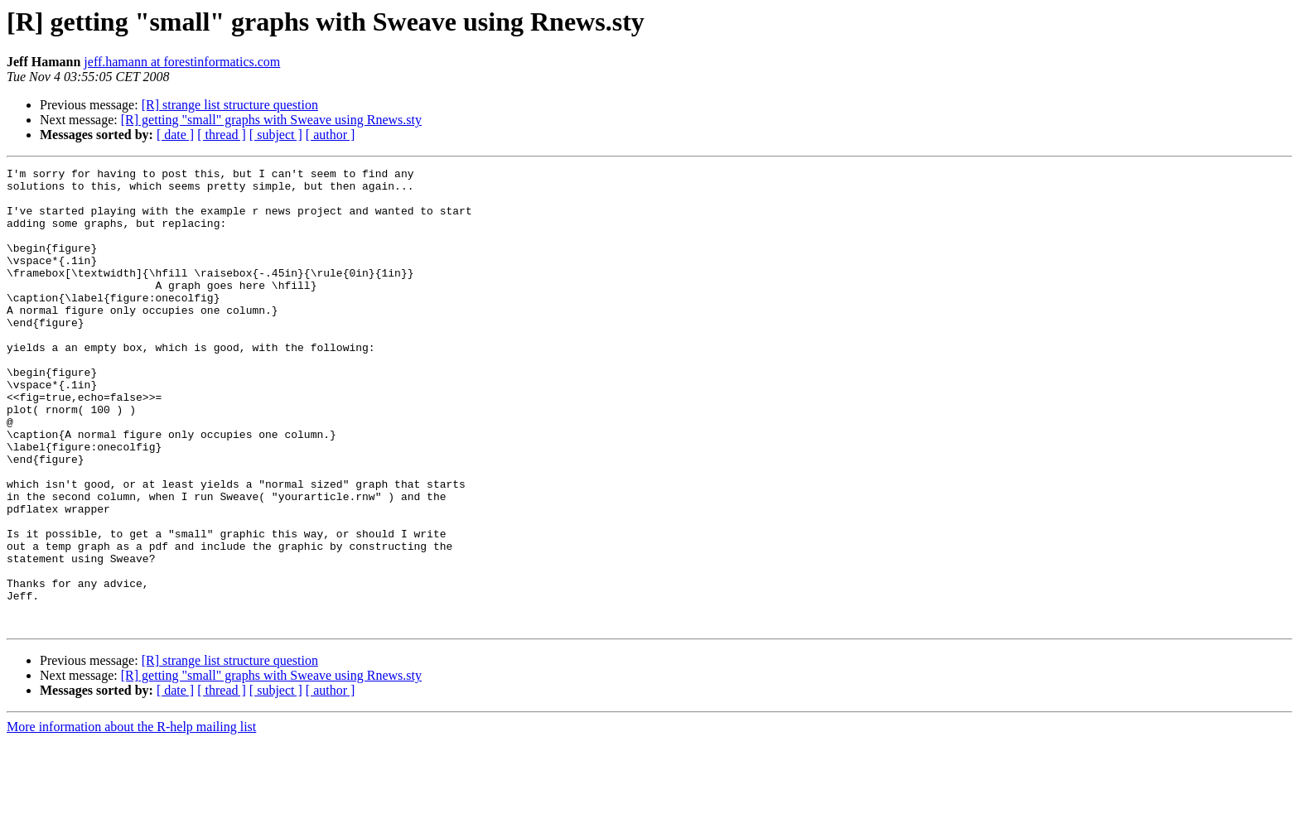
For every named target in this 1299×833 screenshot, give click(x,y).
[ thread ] (221, 135)
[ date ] (175, 135)
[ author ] (330, 135)
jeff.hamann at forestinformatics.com (182, 62)
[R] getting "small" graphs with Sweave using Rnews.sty (271, 120)
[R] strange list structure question (230, 105)
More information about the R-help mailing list (131, 818)
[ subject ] (275, 135)
